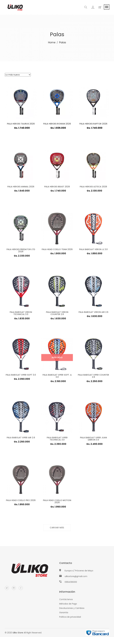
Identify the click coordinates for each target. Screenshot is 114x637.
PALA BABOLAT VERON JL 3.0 (93, 250)
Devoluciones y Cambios (71, 608)
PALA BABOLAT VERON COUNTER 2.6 (57, 314)
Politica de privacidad (70, 616)
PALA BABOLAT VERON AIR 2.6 (93, 313)
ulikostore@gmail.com (76, 576)
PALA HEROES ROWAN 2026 (57, 123)
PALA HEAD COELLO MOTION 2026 (57, 502)
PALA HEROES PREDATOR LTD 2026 (20, 251)
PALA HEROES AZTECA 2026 (93, 187)
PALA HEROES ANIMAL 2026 (20, 187)
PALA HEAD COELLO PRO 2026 (21, 501)
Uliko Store (18, 632)
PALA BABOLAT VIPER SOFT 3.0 (21, 375)
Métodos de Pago (68, 603)
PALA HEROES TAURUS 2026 (21, 123)
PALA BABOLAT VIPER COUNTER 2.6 (93, 377)
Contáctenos (66, 599)
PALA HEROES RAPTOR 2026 (93, 123)
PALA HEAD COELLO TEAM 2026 (57, 250)
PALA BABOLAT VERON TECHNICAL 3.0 (20, 314)
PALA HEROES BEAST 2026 (57, 187)
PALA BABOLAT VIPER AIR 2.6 (21, 438)
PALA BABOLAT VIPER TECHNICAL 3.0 (57, 439)
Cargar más (57, 527)
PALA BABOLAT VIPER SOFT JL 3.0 (57, 377)
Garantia (63, 612)
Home (52, 42)
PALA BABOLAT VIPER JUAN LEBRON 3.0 (93, 439)
